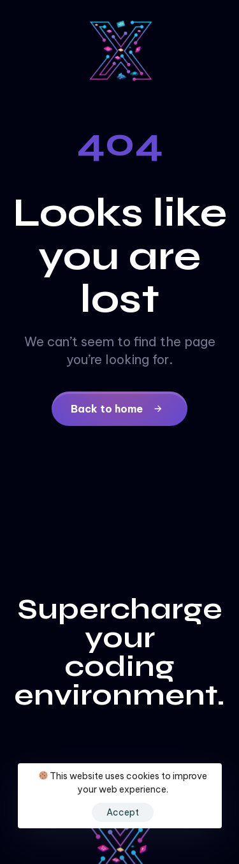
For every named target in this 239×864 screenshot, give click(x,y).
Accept (122, 812)
